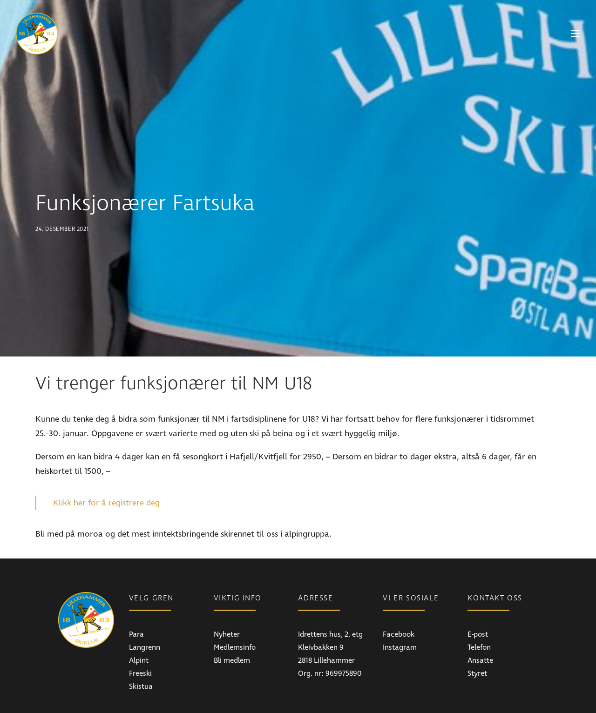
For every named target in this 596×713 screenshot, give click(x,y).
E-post (477, 594)
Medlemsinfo (235, 607)
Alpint (139, 620)
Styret (477, 633)
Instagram (400, 607)
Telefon (479, 607)
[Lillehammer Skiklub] (37, 33)
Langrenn (144, 607)
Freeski (140, 633)
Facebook (398, 594)
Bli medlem (232, 620)
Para (136, 594)
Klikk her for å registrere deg (106, 463)
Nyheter (227, 594)
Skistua (141, 646)
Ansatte (480, 620)
